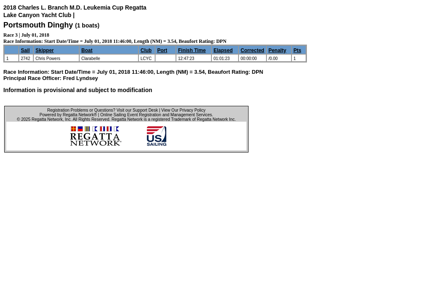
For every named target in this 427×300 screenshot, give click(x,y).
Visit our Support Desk (137, 110)
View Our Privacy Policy (183, 110)
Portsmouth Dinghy (38, 25)
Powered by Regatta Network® (68, 114)
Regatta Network (47, 119)
